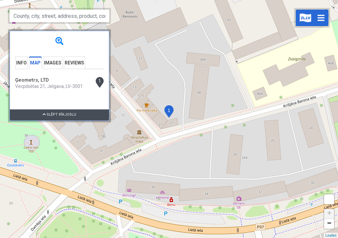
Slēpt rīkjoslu (60, 114)
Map (35, 62)
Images (52, 62)
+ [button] (329, 214)
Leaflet (330, 235)
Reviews (74, 62)
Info (21, 62)
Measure (329, 199)
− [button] (329, 224)
